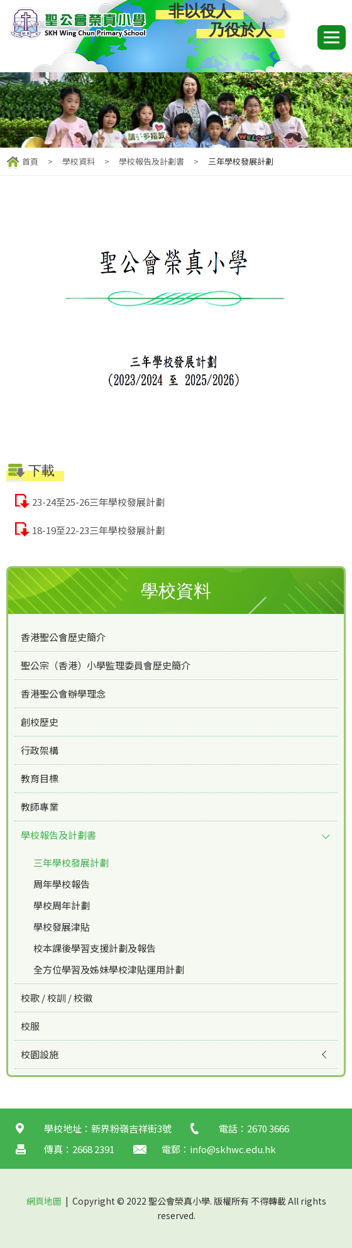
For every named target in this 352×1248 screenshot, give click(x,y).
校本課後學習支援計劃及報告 (94, 948)
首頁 (30, 161)
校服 (30, 1025)
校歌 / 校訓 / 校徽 (56, 997)
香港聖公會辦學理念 (63, 693)
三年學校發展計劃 (71, 862)
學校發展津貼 (61, 926)
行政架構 (39, 750)
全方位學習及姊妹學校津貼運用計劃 (108, 969)
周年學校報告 (61, 883)
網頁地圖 (44, 1201)
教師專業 (39, 806)
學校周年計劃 (61, 905)
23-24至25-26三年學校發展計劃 (98, 501)
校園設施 (39, 1054)
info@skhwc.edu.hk (233, 1149)
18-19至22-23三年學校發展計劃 (98, 530)
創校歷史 (39, 721)
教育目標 (39, 778)
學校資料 (78, 161)
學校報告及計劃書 (151, 161)
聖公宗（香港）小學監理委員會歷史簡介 (105, 665)
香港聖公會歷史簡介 (63, 636)
